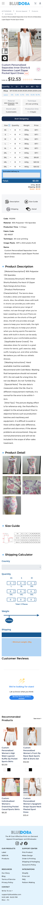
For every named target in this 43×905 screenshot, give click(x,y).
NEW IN (5, 855)
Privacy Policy (7, 882)
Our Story (6, 873)
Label (4, 852)
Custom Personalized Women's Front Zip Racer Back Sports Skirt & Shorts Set (32, 753)
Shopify (25, 873)
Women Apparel (21, 11)
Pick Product (27, 852)
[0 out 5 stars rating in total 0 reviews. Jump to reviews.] (32, 79)
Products (35, 11)
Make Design (27, 855)
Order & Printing (29, 859)
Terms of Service (8, 879)
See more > (37, 718)
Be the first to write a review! (22, 698)
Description (12, 202)
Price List (26, 876)
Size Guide (31, 202)
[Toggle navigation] (3, 3)
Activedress (9, 14)
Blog (3, 876)
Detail (31, 209)
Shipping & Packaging (31, 862)
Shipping (12, 209)
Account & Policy (29, 865)
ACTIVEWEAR (6, 11)
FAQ (23, 879)
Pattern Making (28, 882)
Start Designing (21, 119)
